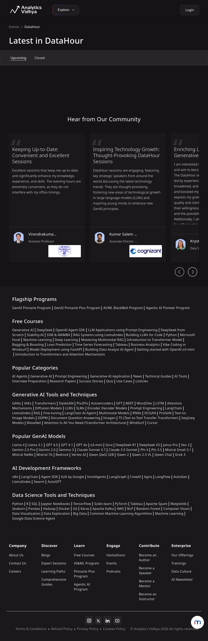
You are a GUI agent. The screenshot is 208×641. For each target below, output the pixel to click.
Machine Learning (37, 339)
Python (171, 335)
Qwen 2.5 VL (142, 454)
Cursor (152, 422)
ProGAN (165, 413)
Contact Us (17, 563)
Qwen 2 (123, 454)
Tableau (121, 344)
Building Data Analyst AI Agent (109, 349)
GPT (119, 403)
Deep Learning (66, 339)
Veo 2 (185, 445)
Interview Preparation (29, 381)
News (137, 376)
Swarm (39, 481)
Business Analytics (145, 344)
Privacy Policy (87, 629)
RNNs (137, 413)
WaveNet (34, 422)
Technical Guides (158, 376)
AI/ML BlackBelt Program (123, 308)
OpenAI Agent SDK (70, 330)
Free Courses (84, 555)
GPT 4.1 (67, 445)
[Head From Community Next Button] (192, 271)
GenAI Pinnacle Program (31, 308)
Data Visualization (26, 513)
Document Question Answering (75, 418)
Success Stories (91, 381)
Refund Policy (62, 629)
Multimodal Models (114, 413)
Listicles (141, 381)
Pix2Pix (82, 403)
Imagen (109, 418)
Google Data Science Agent (33, 518)
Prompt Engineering (71, 376)
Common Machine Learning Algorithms (121, 513)
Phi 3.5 (156, 450)
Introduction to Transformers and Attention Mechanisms (60, 354)
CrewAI (135, 477)
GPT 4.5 (52, 445)
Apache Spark (156, 504)
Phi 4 (144, 450)
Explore (66, 10)
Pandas (34, 508)
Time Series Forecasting (93, 344)
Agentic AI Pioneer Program (168, 308)
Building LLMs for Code (144, 335)
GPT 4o (81, 445)
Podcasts (113, 571)
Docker (64, 508)
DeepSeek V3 (149, 445)
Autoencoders (102, 403)
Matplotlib (178, 504)
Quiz (109, 381)
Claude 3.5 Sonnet (123, 450)
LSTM (160, 403)
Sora (109, 445)
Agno (148, 477)
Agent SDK (49, 477)
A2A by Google (72, 477)
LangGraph (118, 477)
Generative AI (23, 330)
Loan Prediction (59, 344)
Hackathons (115, 555)
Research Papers (63, 381)
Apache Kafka (103, 508)
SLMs (80, 408)
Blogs (45, 555)
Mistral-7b (45, 454)
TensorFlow (82, 504)
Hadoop (49, 508)
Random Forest (148, 508)
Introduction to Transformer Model (154, 339)
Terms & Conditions (31, 629)
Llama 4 (18, 445)
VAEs (27, 403)
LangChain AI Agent (80, 413)
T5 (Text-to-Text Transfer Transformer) (148, 418)
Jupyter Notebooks (55, 504)
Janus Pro (170, 445)
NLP (130, 508)
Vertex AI (79, 454)
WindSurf (136, 422)
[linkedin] (107, 620)
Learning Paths (53, 571)
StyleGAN (66, 403)
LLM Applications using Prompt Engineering (123, 330)
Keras (84, 508)
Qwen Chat (163, 454)
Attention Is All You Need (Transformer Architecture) (85, 422)
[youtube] (117, 620)
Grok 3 (180, 454)
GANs (16, 403)
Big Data (80, 513)
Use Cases (124, 381)
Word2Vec (145, 403)
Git (75, 508)
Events (14, 27)
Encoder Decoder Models (107, 408)
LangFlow (162, 477)
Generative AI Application (110, 376)
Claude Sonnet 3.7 (91, 450)
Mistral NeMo (23, 454)
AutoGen (180, 477)
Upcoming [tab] (18, 58)
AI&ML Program (86, 563)
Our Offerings (182, 555)
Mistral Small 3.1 (178, 450)
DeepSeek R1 (126, 445)
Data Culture (181, 571)
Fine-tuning (52, 413)
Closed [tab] (40, 58)
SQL (34, 504)
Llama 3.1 (35, 445)
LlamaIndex (21, 413)
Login (189, 10)
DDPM (43, 418)
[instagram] (89, 620)
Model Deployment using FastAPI (56, 349)
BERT (129, 403)
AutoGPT (54, 481)
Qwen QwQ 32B (101, 454)
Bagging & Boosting (28, 344)
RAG (37, 413)
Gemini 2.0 (47, 450)
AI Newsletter (182, 579)
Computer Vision (176, 508)
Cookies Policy (114, 629)
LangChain (173, 408)
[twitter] (98, 620)
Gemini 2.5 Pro (24, 450)
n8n (15, 477)
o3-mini (96, 445)
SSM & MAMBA (58, 335)
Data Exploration (57, 513)
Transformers (45, 403)
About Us (16, 555)
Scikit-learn (103, 504)
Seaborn (18, 508)
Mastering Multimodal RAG (102, 339)
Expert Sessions (53, 563)
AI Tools (180, 376)
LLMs (69, 408)
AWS (120, 508)
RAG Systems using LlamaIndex (98, 335)
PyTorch (121, 504)
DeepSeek (45, 330)
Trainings (178, 563)
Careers (15, 571)
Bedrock (62, 454)
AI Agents (19, 376)
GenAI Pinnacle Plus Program (77, 308)
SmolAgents (96, 477)
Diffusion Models (48, 408)
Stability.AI (35, 335)
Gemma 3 (66, 450)
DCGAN (150, 413)
